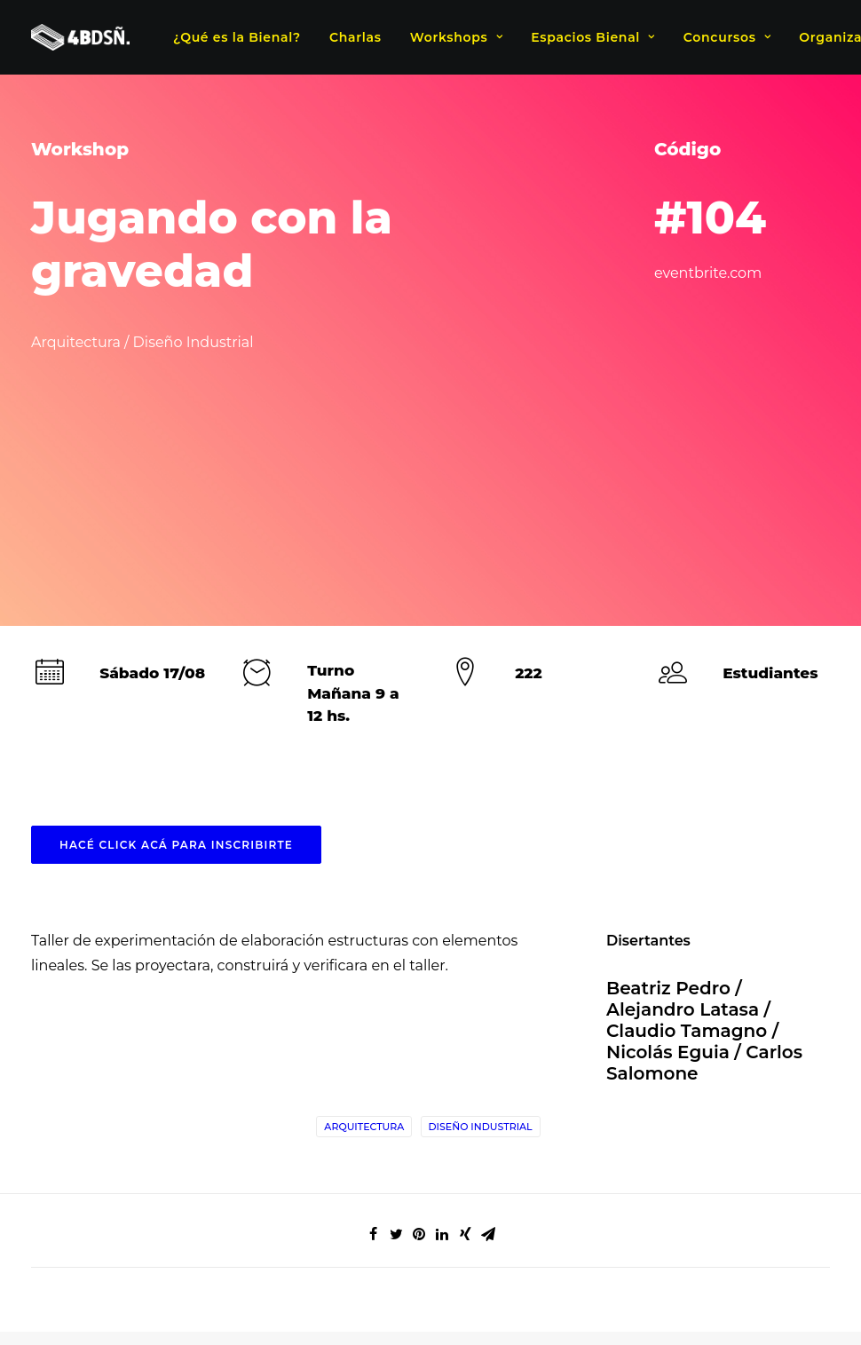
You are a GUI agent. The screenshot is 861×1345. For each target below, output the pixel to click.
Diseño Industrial (481, 888)
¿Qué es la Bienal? (237, 37)
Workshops (456, 37)
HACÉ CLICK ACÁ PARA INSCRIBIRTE (176, 606)
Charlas (355, 37)
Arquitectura (364, 888)
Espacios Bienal (592, 37)
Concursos (726, 37)
